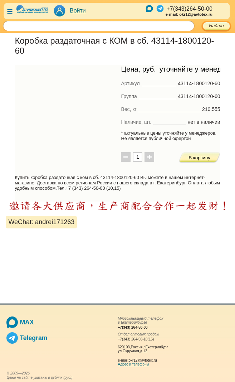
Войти (78, 11)
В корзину (199, 157)
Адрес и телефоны (133, 364)
